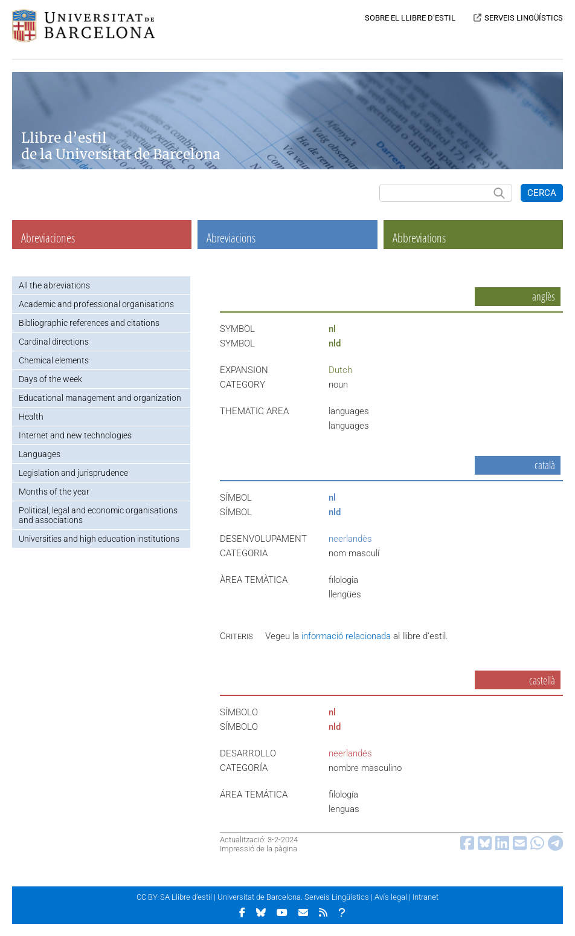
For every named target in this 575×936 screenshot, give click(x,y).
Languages (39, 454)
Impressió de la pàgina (258, 848)
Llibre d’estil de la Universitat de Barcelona (120, 146)
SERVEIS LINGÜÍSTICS (523, 17)
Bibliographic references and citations (89, 323)
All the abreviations (54, 285)
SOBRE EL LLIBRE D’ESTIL (410, 17)
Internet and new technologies (75, 435)
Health (31, 416)
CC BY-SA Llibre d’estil (174, 897)
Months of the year (54, 491)
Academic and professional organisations (96, 304)
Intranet (425, 897)
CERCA (541, 192)
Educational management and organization (100, 398)
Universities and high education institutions (99, 539)
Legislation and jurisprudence (73, 473)
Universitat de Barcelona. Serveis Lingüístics (293, 897)
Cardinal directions (54, 341)
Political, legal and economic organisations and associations (98, 515)
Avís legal (390, 897)
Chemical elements (54, 360)
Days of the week (50, 379)
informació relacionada (346, 636)
